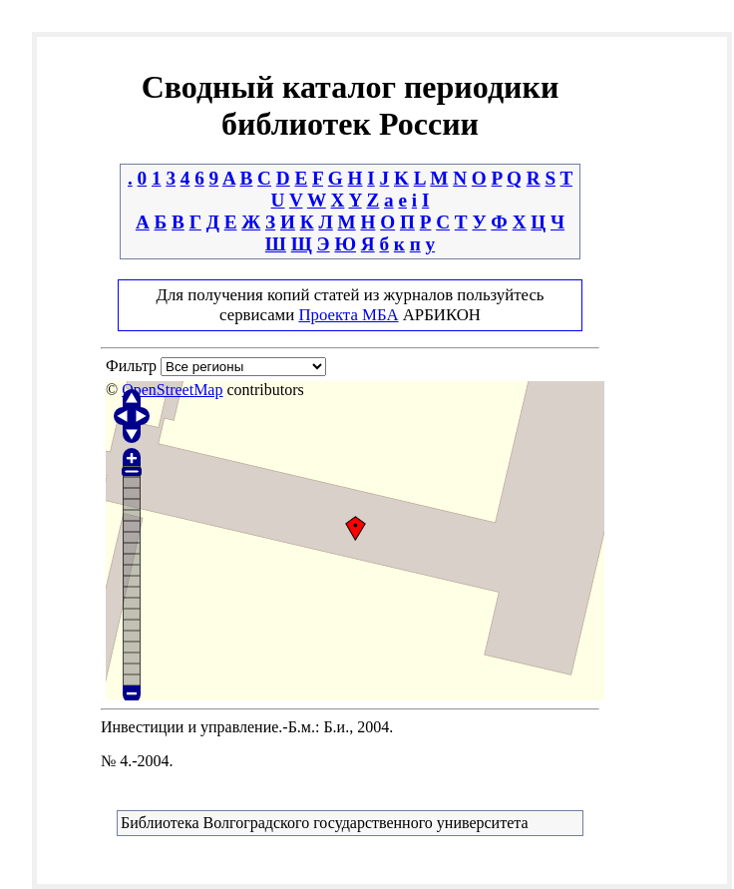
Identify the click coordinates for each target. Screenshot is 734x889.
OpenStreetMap (172, 389)
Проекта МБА (348, 314)
